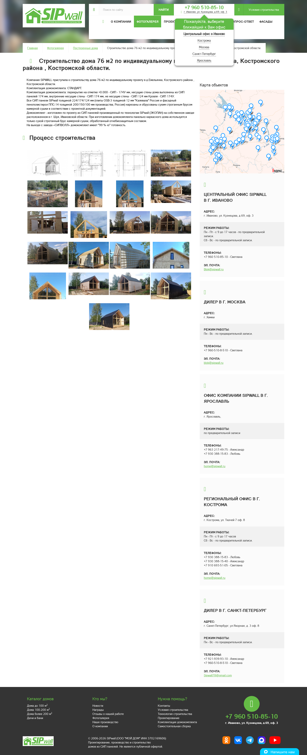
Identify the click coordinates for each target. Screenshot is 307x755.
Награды (98, 709)
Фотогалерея (147, 21)
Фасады (265, 21)
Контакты (164, 705)
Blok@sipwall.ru (214, 269)
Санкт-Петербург (204, 54)
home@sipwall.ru (214, 466)
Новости (97, 705)
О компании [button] (121, 21)
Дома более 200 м (39, 714)
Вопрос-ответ (242, 21)
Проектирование (168, 718)
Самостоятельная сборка (174, 726)
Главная (32, 48)
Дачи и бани (35, 718)
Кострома (204, 40)
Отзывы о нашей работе (108, 714)
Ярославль (204, 60)
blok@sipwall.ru (213, 362)
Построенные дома (85, 48)
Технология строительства (175, 714)
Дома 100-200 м (38, 709)
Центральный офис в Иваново (204, 34)
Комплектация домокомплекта (177, 722)
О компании (100, 726)
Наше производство (105, 722)
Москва (204, 47)
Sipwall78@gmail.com (218, 675)
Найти (164, 9)
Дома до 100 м (37, 705)
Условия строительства (261, 9)
